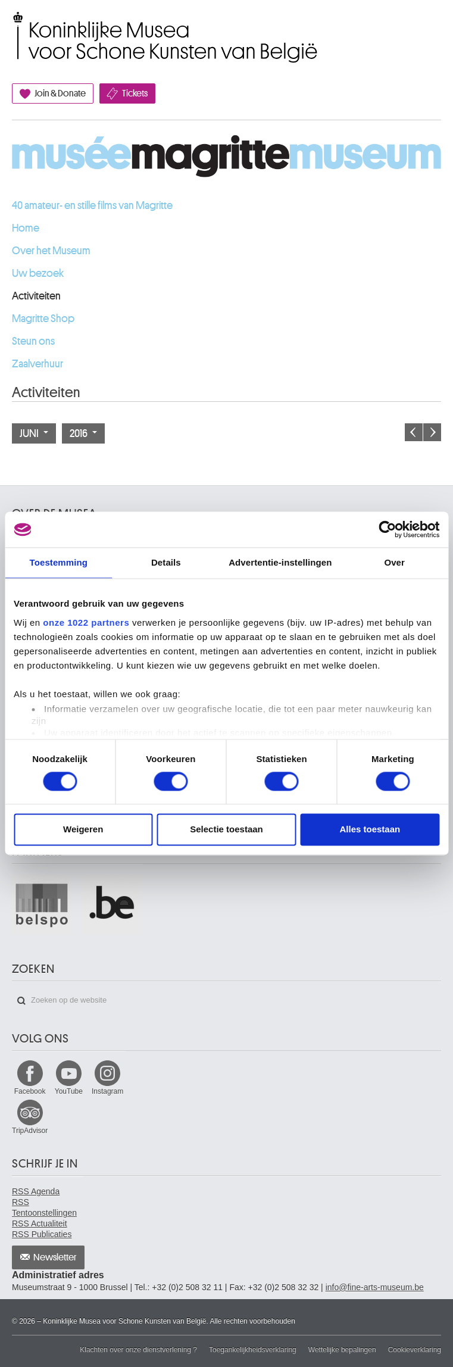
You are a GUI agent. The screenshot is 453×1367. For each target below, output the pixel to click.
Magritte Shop (43, 318)
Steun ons (33, 341)
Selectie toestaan (226, 830)
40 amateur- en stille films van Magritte (92, 205)
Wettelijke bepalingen (342, 1350)
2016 (83, 433)
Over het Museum (51, 250)
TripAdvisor (30, 1130)
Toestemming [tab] (59, 562)
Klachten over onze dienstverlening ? (138, 1350)
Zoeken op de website (21, 1001)
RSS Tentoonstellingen (44, 1207)
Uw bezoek (38, 273)
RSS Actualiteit (39, 1223)
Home (25, 228)
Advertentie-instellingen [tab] (280, 562)
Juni (34, 433)
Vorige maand (414, 432)
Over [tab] (394, 562)
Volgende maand (432, 432)
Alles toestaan (369, 830)
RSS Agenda (36, 1191)
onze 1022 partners (86, 622)
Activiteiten (36, 296)
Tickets (135, 93)
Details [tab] (166, 562)
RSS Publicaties (41, 1234)
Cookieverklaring (414, 1350)
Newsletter (55, 1257)
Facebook (30, 1091)
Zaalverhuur (37, 363)
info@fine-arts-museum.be (375, 1287)
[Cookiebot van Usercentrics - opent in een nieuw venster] (387, 529)
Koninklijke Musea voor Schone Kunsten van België (14, 25)
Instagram (107, 1091)
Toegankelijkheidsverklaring (252, 1350)
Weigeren (83, 830)
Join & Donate (60, 93)
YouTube (69, 1091)
